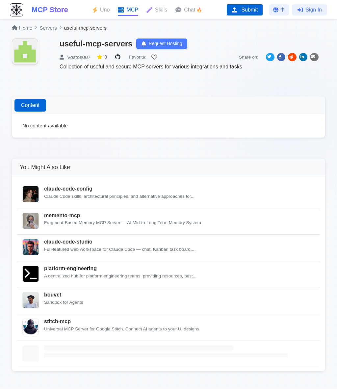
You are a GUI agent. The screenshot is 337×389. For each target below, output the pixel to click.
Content (30, 106)
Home (22, 28)
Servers (48, 28)
